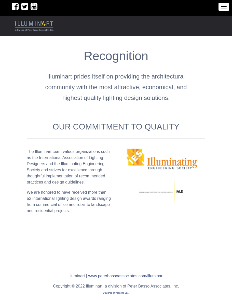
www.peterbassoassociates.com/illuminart (125, 276)
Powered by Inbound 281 (116, 293)
